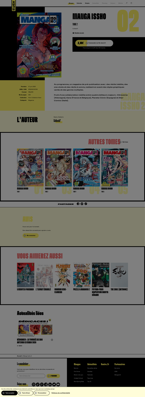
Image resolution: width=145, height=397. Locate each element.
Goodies (89, 371)
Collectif (75, 28)
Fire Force (77, 371)
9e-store (117, 368)
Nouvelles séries (92, 368)
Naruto (76, 368)
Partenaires (119, 364)
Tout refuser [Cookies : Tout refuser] (26, 393)
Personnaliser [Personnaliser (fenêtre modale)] (42, 393)
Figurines (90, 378)
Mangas (77, 364)
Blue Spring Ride (79, 381)
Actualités (92, 364)
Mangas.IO (117, 375)
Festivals (90, 375)
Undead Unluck (78, 378)
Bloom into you (78, 375)
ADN (115, 371)
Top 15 (89, 381)
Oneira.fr (105, 364)
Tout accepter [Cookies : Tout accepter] (9, 393)
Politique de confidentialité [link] (61, 393)
